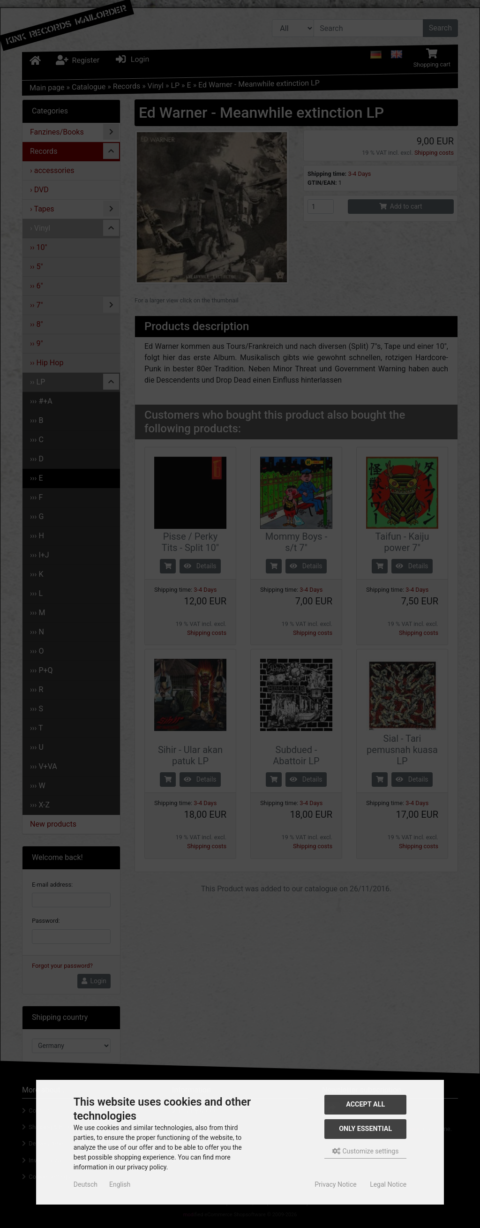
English (119, 1184)
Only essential (365, 1129)
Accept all (365, 1104)
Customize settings (365, 1151)
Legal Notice (388, 1184)
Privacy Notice (335, 1184)
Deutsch (86, 1184)
